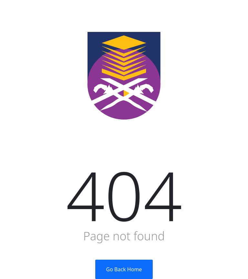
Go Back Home (124, 269)
